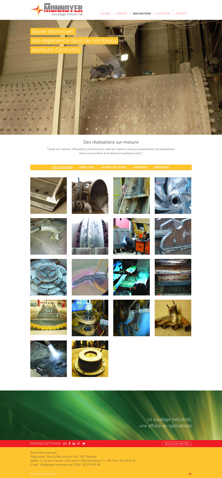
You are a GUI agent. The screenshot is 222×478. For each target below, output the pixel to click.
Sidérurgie (161, 167)
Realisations (142, 13)
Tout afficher (62, 167)
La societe (163, 13)
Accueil (106, 13)
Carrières (140, 167)
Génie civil (87, 167)
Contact (181, 13)
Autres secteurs (113, 167)
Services (121, 13)
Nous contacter (177, 443)
